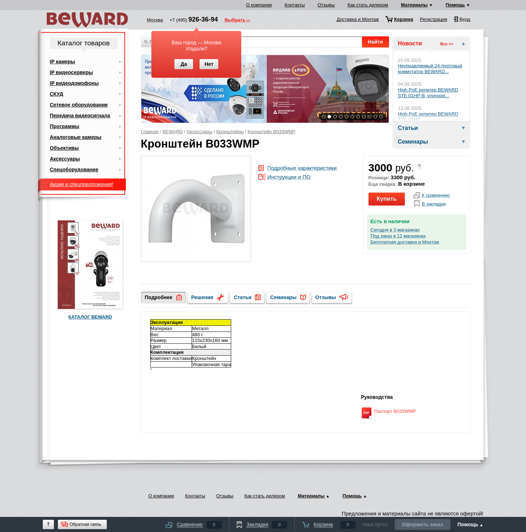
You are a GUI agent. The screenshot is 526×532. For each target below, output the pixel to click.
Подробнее (159, 297)
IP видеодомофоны (74, 83)
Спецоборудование (74, 169)
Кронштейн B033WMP (272, 131)
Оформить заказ (422, 524)
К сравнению (436, 195)
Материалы (414, 5)
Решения (202, 297)
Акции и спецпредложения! (81, 184)
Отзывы (326, 5)
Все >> (446, 44)
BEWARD (173, 131)
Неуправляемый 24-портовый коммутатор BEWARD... (430, 68)
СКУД (56, 94)
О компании (259, 5)
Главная (150, 131)
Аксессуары (199, 131)
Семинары (283, 297)
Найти (375, 42)
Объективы (64, 148)
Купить (387, 199)
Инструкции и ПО (289, 177)
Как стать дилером (368, 5)
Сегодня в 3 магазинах (395, 230)
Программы (64, 126)
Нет (209, 64)
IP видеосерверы (71, 72)
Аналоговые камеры (76, 137)
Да (183, 64)
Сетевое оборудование (79, 105)
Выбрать (235, 20)
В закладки (434, 204)
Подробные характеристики (302, 168)
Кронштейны (230, 131)
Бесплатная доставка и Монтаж (405, 242)
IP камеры (62, 61)
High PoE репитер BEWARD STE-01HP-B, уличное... (428, 92)
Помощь (455, 5)
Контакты (295, 5)
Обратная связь (85, 524)
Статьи (242, 297)
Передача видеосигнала (80, 115)
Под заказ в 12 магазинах (398, 236)
